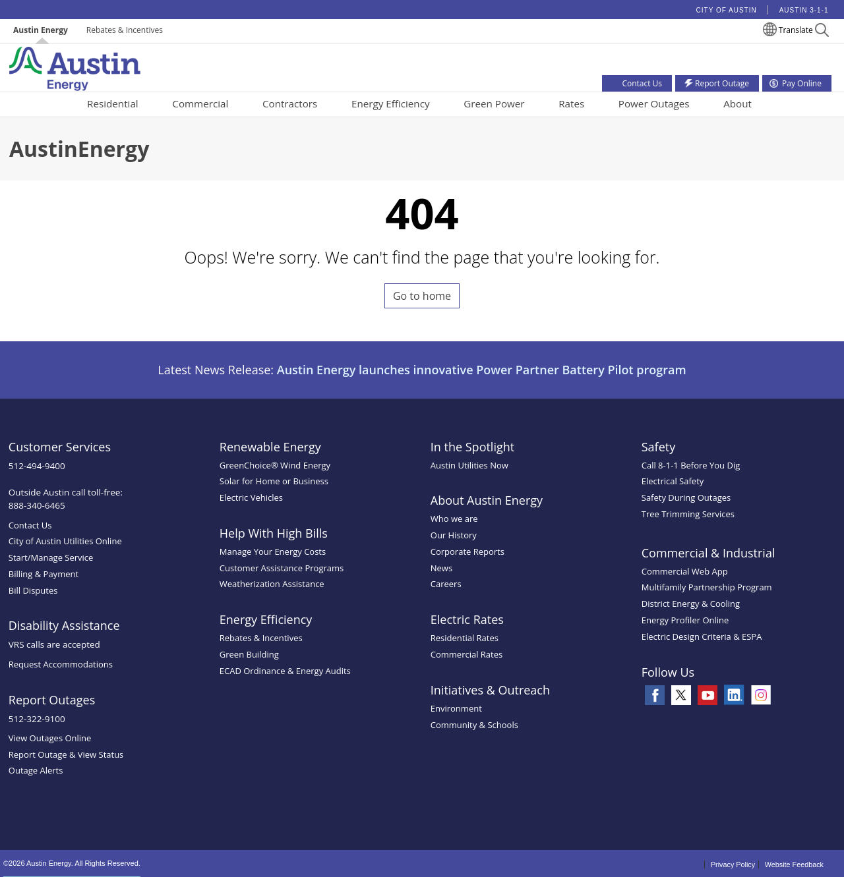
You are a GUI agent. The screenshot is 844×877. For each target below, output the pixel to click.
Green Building (249, 654)
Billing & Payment (43, 574)
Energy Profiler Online (685, 620)
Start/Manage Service (51, 557)
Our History (454, 535)
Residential (112, 103)
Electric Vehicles (251, 497)
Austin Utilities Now (469, 465)
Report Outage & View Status (66, 754)
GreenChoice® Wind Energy (275, 465)
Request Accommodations (61, 664)
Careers (446, 584)
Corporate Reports (467, 551)
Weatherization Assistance (272, 584)
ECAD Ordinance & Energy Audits (285, 671)
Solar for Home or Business (274, 481)
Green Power (494, 103)
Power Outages (654, 103)
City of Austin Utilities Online (65, 541)
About (737, 103)
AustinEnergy (79, 148)
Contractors (289, 103)
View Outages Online (50, 738)
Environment (456, 708)
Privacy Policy (733, 864)
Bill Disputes (33, 590)
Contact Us (30, 525)
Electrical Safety (673, 481)
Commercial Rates (466, 654)
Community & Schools (474, 725)
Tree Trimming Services (688, 514)
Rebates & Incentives (124, 30)
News (441, 568)
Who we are (454, 518)
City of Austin (726, 10)
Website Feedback (794, 864)
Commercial (200, 103)
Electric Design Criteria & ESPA (702, 636)
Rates (571, 103)
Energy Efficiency (390, 103)
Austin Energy (40, 30)
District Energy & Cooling (691, 603)
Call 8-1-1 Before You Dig (691, 465)
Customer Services (60, 447)
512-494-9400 (37, 466)
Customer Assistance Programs (282, 568)
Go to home (422, 296)
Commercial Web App (685, 571)
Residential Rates (464, 638)
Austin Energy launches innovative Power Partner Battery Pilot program (481, 370)
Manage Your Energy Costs (273, 551)
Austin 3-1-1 (804, 10)
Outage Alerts (36, 770)
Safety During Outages (686, 497)
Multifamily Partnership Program (707, 587)
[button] (822, 32)
